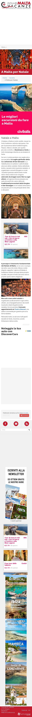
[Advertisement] (16, 27)
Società (12, 78)
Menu (4, 47)
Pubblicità (24, 710)
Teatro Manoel (20, 309)
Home (5, 78)
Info (29, 710)
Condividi (24, 415)
